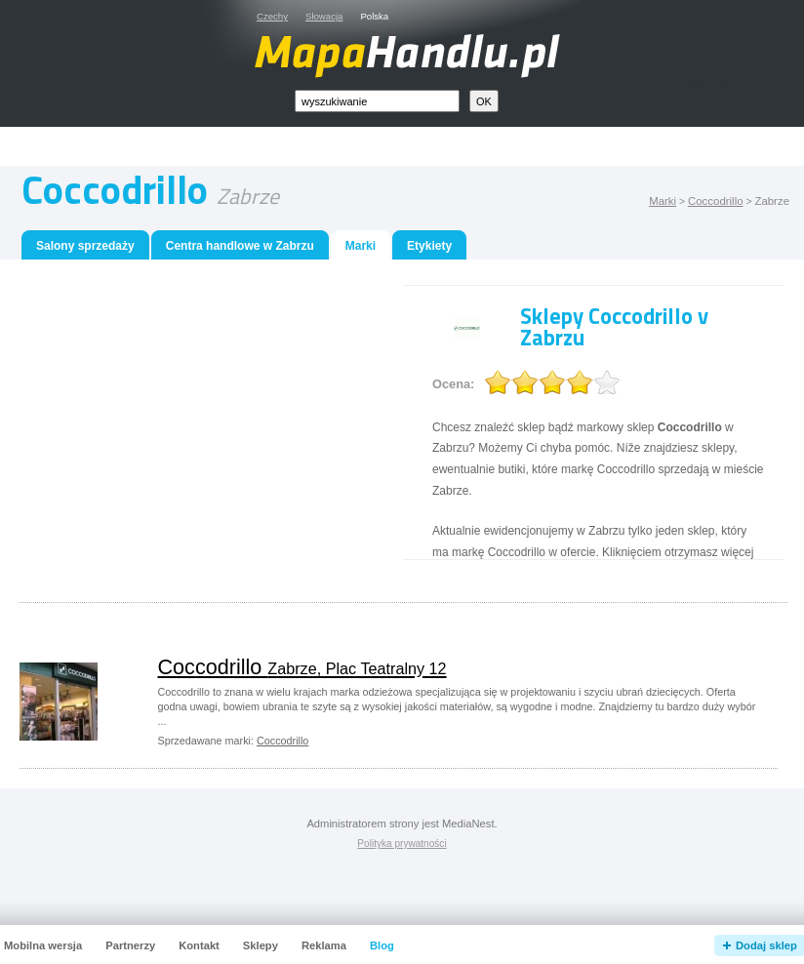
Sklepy (260, 945)
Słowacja (323, 16)
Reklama (324, 945)
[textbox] (377, 101)
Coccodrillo (716, 201)
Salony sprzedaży (85, 246)
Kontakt (199, 945)
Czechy (272, 16)
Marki (662, 201)
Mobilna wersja (43, 945)
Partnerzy (130, 945)
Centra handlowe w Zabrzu (240, 246)
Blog (382, 945)
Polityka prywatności (401, 843)
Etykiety (429, 246)
